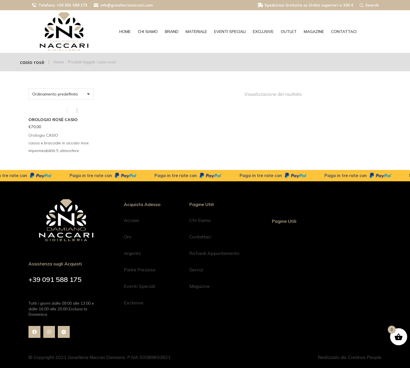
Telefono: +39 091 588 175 (59, 5)
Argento (132, 253)
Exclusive (134, 302)
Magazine (199, 286)
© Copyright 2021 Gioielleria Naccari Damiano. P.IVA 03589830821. (100, 357)
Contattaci (200, 237)
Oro (127, 237)
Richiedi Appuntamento (214, 253)
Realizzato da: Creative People (350, 357)
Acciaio (131, 220)
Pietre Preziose (139, 270)
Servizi (196, 270)
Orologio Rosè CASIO (53, 119)
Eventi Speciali (139, 286)
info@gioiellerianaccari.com (123, 5)
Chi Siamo (200, 220)
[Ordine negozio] (61, 94)
